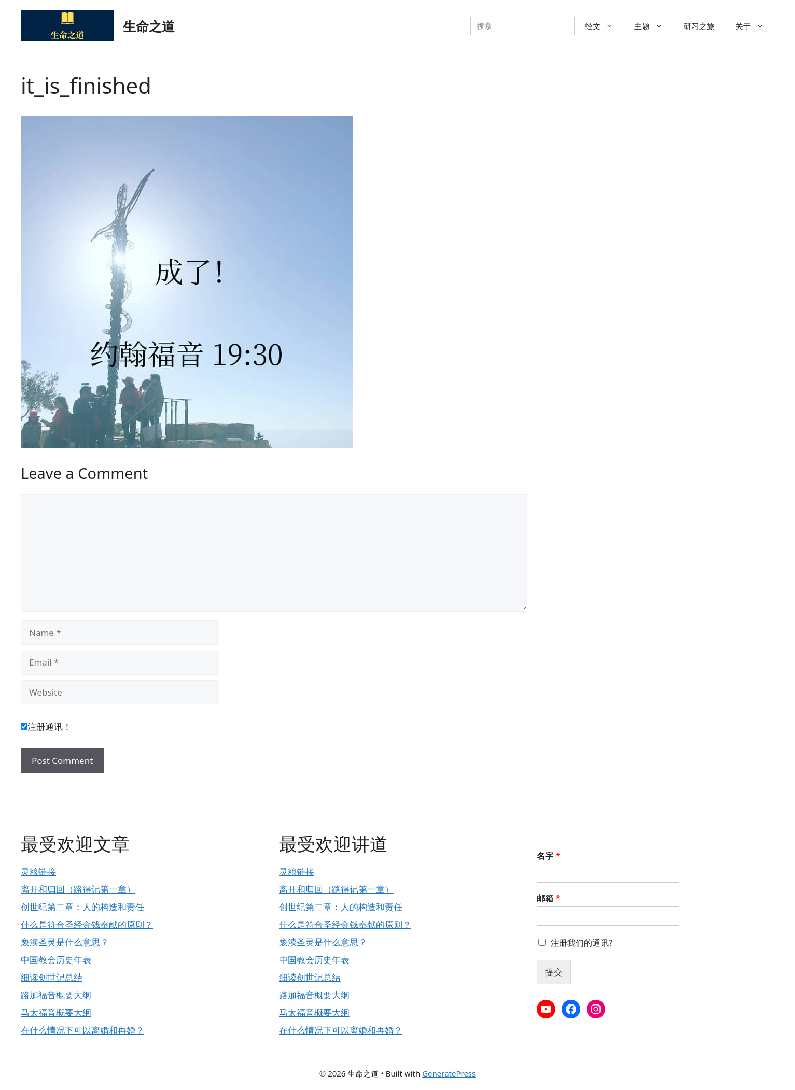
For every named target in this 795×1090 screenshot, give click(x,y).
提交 (554, 972)
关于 (754, 25)
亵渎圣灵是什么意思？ (65, 942)
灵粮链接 (38, 871)
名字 (548, 856)
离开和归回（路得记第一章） (78, 889)
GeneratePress (449, 1073)
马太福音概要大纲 (56, 1012)
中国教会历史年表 (56, 960)
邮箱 (548, 898)
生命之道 (149, 26)
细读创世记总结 (51, 977)
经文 (604, 25)
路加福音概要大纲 (56, 995)
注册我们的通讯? (581, 943)
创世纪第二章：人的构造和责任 (82, 907)
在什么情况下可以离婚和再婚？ (82, 1030)
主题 (653, 25)
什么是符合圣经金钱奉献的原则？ (87, 924)
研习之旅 (699, 26)
